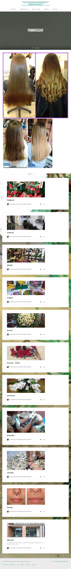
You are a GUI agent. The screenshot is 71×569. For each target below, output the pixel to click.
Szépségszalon (12, 564)
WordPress (65, 561)
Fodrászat (5, 564)
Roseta (59, 561)
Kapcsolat (34, 564)
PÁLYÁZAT (28, 564)
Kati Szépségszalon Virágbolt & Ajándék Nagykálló (35, 3)
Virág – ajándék (20, 564)
